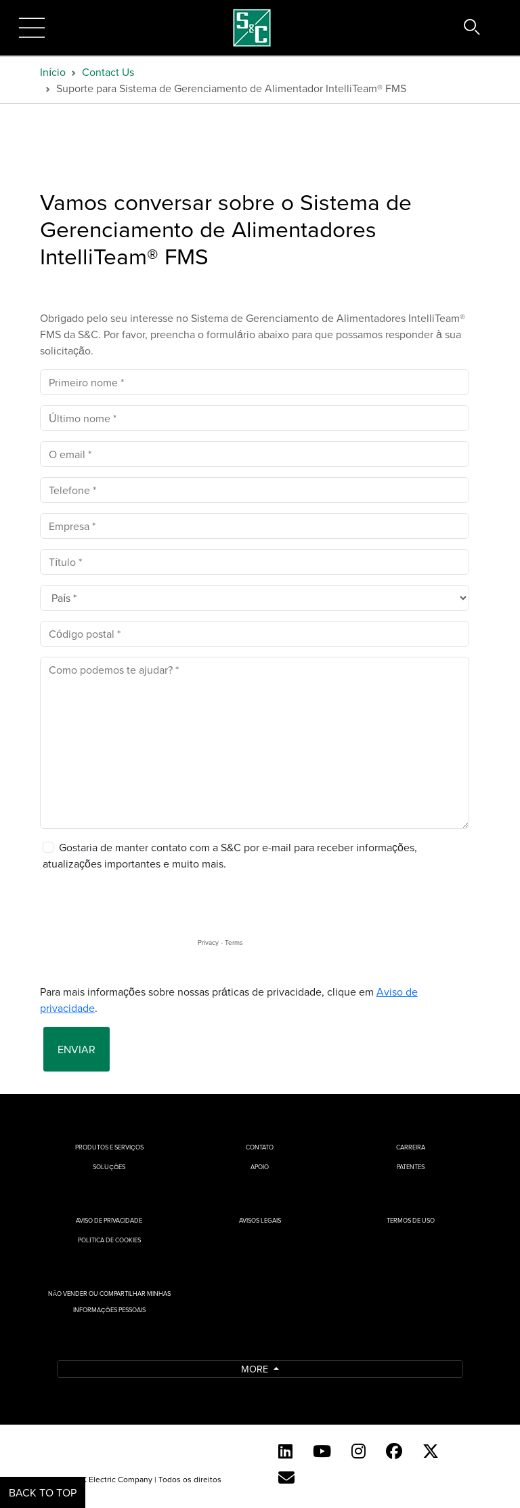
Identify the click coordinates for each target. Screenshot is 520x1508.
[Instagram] (358, 1451)
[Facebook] (394, 1451)
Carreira (410, 1147)
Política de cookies (109, 1240)
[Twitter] (430, 1451)
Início (53, 71)
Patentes (411, 1166)
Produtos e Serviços (109, 1147)
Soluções (109, 1166)
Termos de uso (411, 1220)
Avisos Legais (260, 1220)
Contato (260, 1147)
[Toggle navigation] (32, 27)
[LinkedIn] (285, 1451)
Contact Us (108, 71)
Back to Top (43, 1492)
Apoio (260, 1166)
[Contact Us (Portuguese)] (286, 1477)
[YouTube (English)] (322, 1451)
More (256, 1369)
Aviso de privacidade (109, 1220)
